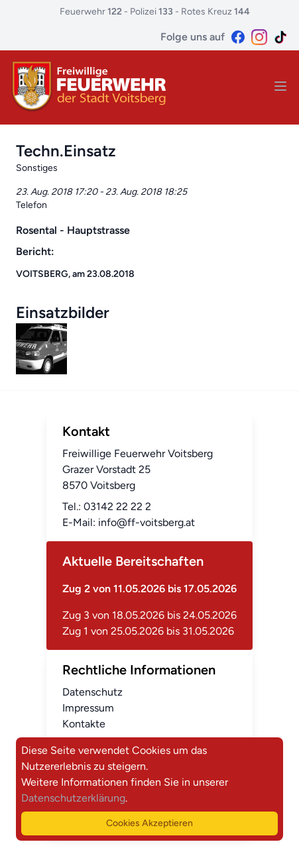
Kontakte (83, 723)
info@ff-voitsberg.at (146, 522)
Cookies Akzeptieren (149, 823)
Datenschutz (92, 692)
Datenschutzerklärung (73, 798)
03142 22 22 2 (117, 506)
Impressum (88, 708)
